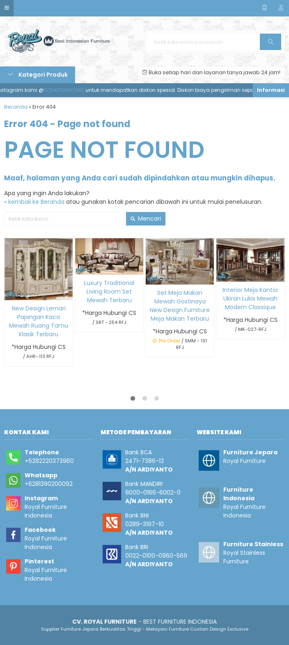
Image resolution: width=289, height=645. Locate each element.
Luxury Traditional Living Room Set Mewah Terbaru (109, 291)
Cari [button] (271, 44)
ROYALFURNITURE (66, 90)
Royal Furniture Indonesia (46, 511)
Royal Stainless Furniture (244, 557)
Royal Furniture (244, 461)
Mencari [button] (146, 218)
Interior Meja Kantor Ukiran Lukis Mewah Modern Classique (250, 298)
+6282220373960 (49, 461)
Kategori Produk (37, 75)
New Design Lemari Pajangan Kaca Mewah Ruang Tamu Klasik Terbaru (38, 321)
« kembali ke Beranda (34, 202)
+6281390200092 (49, 484)
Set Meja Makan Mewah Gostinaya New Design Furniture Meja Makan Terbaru (180, 306)
